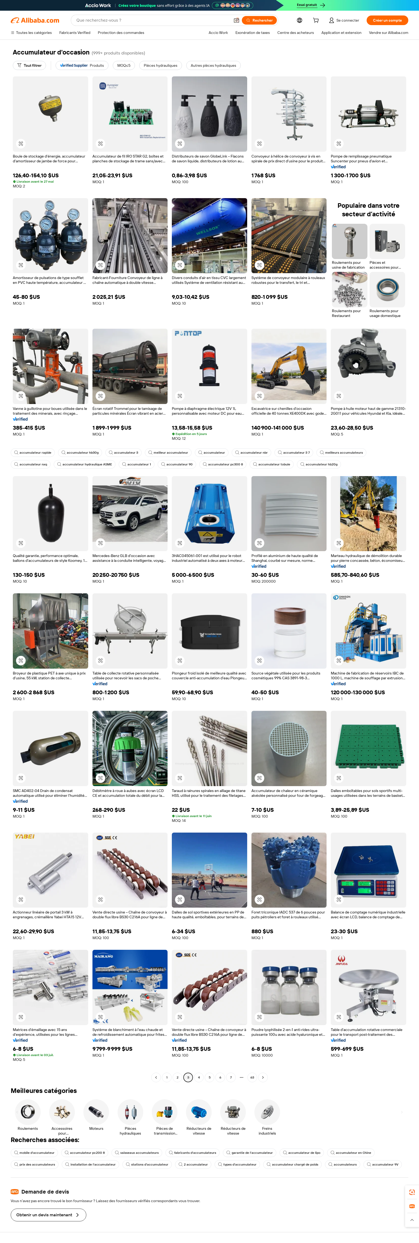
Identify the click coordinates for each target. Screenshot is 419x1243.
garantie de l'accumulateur (249, 1153)
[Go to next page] (263, 1077)
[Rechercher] (259, 20)
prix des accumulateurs (34, 1164)
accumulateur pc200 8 (85, 1153)
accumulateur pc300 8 (223, 464)
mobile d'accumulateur (34, 1153)
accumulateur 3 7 (294, 452)
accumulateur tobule (271, 464)
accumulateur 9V (382, 1164)
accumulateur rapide (32, 452)
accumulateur (211, 452)
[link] (412, 1192)
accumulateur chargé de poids (292, 1164)
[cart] (317, 21)
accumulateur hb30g (80, 452)
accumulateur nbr (251, 452)
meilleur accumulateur (168, 452)
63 (252, 1077)
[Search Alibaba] (152, 20)
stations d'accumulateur (147, 1164)
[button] (236, 20)
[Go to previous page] (156, 1077)
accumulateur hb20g (318, 464)
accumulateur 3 (123, 452)
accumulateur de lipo (301, 1153)
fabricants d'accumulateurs (192, 1153)
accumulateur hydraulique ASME (84, 464)
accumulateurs (342, 1164)
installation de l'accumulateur (90, 1164)
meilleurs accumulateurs (341, 452)
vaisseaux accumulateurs (137, 1153)
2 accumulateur (193, 1164)
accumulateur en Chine (351, 1153)
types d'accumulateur (237, 1164)
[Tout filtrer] (29, 65)
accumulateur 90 (177, 464)
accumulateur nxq (30, 464)
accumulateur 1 (136, 464)
